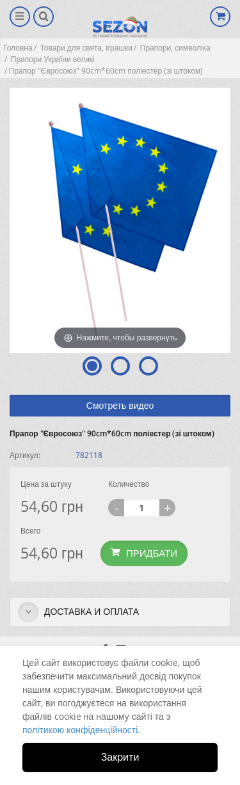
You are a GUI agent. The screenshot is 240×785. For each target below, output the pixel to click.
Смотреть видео (120, 405)
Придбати (144, 552)
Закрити (120, 757)
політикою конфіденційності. (81, 730)
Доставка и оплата (78, 612)
